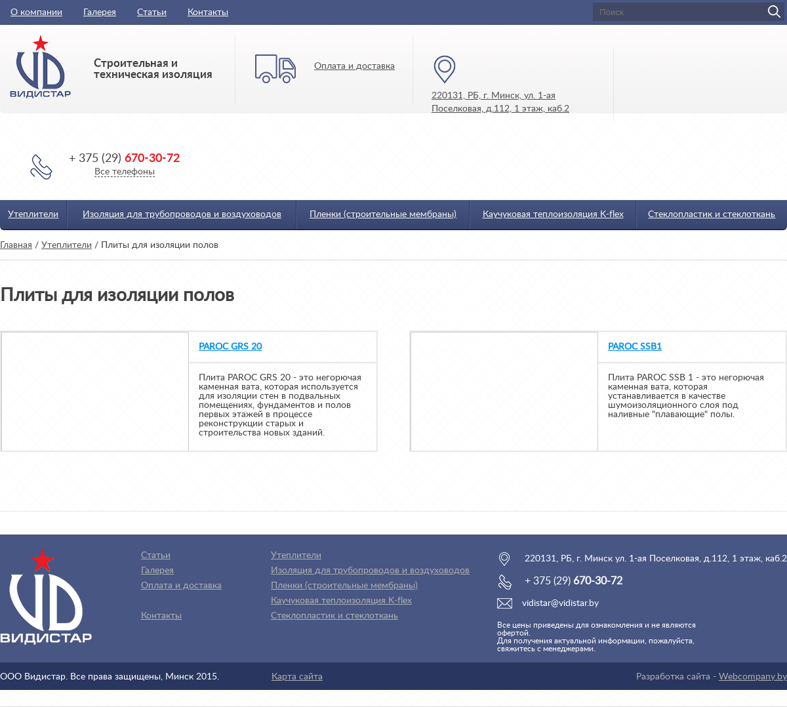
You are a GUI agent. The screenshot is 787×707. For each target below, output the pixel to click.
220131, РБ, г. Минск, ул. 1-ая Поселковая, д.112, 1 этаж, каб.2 (500, 102)
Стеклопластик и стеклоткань (711, 214)
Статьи (152, 12)
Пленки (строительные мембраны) (383, 214)
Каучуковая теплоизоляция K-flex (553, 214)
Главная (16, 245)
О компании (36, 12)
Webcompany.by (753, 676)
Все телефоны (124, 171)
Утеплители (33, 214)
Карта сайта (297, 676)
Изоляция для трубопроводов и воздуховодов (182, 214)
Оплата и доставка (354, 66)
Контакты (208, 12)
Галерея (99, 12)
